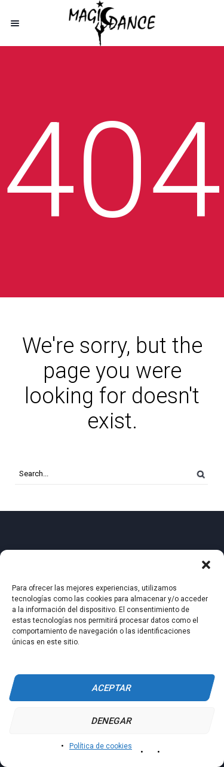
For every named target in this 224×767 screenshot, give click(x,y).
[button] (206, 565)
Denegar (112, 721)
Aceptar (112, 688)
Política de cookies (100, 746)
